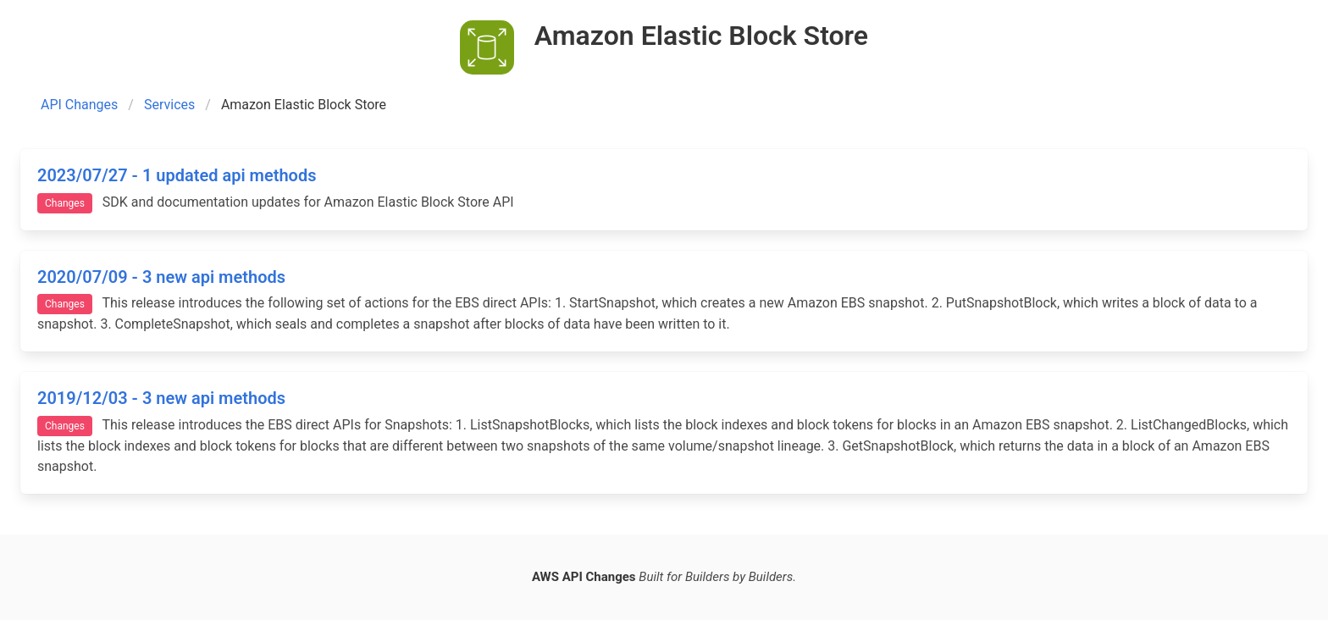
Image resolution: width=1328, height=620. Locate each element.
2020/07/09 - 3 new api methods (161, 277)
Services (169, 105)
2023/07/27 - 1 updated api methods (176, 175)
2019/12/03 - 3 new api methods (161, 398)
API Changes (79, 105)
